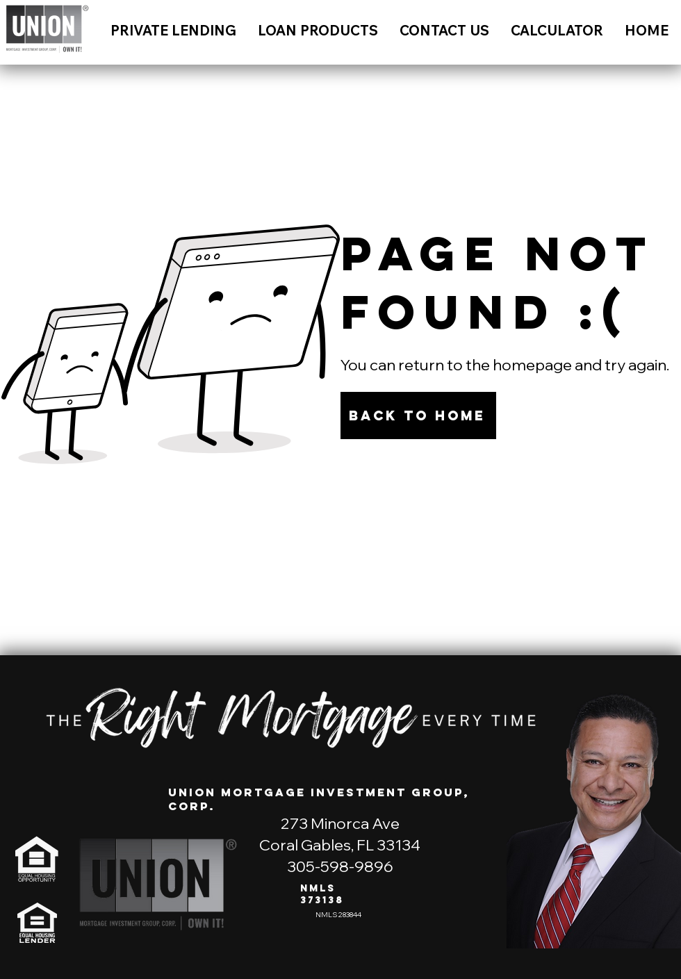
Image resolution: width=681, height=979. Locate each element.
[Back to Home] (418, 415)
